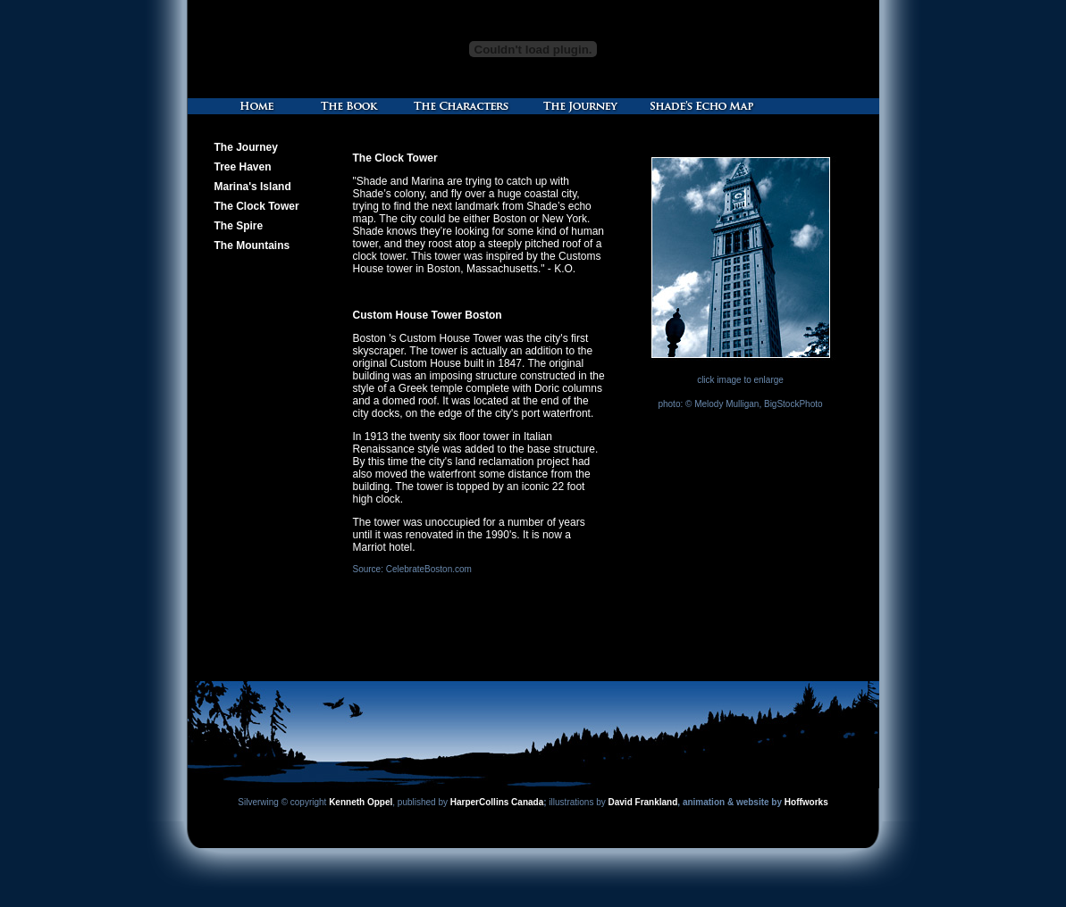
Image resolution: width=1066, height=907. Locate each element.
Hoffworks (806, 802)
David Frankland (643, 802)
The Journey (246, 147)
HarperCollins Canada (496, 802)
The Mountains (252, 245)
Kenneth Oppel (360, 802)
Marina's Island (252, 186)
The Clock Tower (256, 206)
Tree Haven (243, 167)
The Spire (239, 226)
